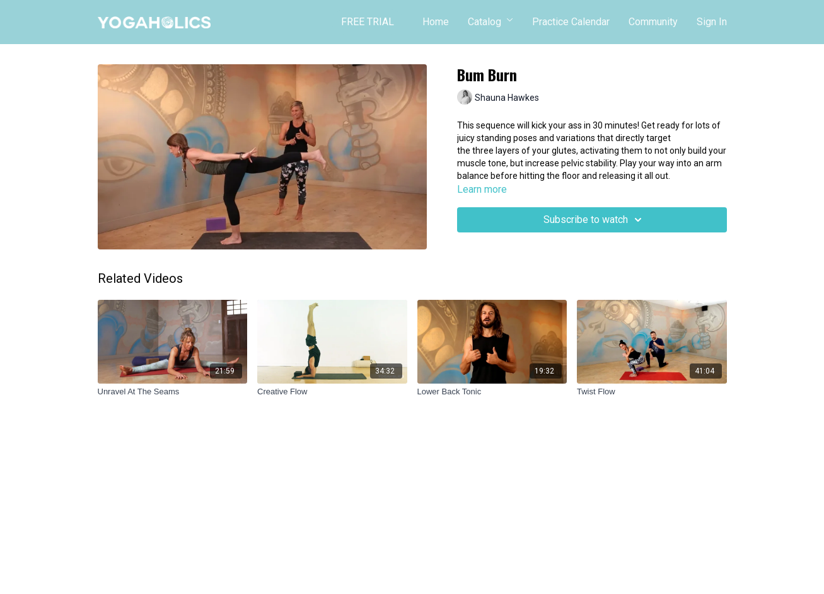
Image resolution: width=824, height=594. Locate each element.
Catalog (490, 22)
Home (435, 22)
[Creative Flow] (332, 392)
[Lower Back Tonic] (492, 392)
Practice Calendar (571, 22)
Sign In (712, 22)
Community (653, 22)
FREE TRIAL (367, 22)
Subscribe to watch (594, 219)
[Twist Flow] (652, 392)
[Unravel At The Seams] (173, 392)
